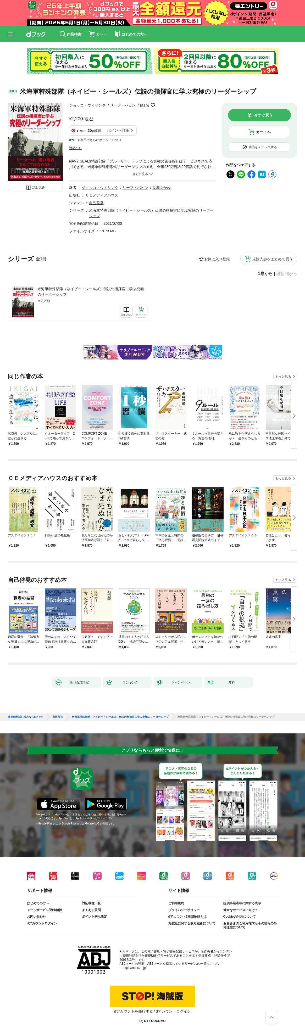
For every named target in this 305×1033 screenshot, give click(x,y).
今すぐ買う (263, 115)
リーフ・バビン (123, 105)
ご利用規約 (176, 903)
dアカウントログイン (42, 923)
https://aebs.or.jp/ (135, 968)
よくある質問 (91, 910)
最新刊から (286, 274)
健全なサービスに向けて (240, 910)
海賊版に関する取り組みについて (191, 923)
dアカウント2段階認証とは (187, 916)
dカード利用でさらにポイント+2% (93, 140)
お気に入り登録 (217, 259)
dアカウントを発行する (133, 1011)
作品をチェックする (263, 147)
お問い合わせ (36, 916)
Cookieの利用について (239, 916)
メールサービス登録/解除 (44, 910)
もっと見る (283, 376)
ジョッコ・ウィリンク (87, 105)
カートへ (263, 132)
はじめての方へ (38, 903)
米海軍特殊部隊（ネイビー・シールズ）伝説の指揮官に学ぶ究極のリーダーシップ (90, 291)
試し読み (38, 187)
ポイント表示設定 (94, 916)
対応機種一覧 (91, 903)
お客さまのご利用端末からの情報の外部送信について (250, 925)
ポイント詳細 (118, 130)
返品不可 (75, 148)
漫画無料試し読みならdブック (25, 717)
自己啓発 (96, 203)
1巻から (265, 274)
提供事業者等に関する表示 (242, 903)
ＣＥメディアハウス (101, 195)
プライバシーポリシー (184, 910)
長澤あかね (161, 188)
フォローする (153, 105)
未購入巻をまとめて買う (272, 259)
